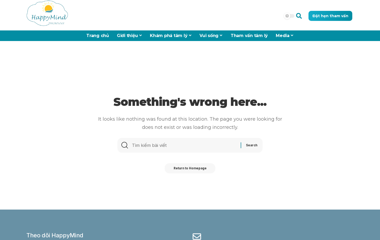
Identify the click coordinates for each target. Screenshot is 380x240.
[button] (298, 15)
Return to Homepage (190, 170)
